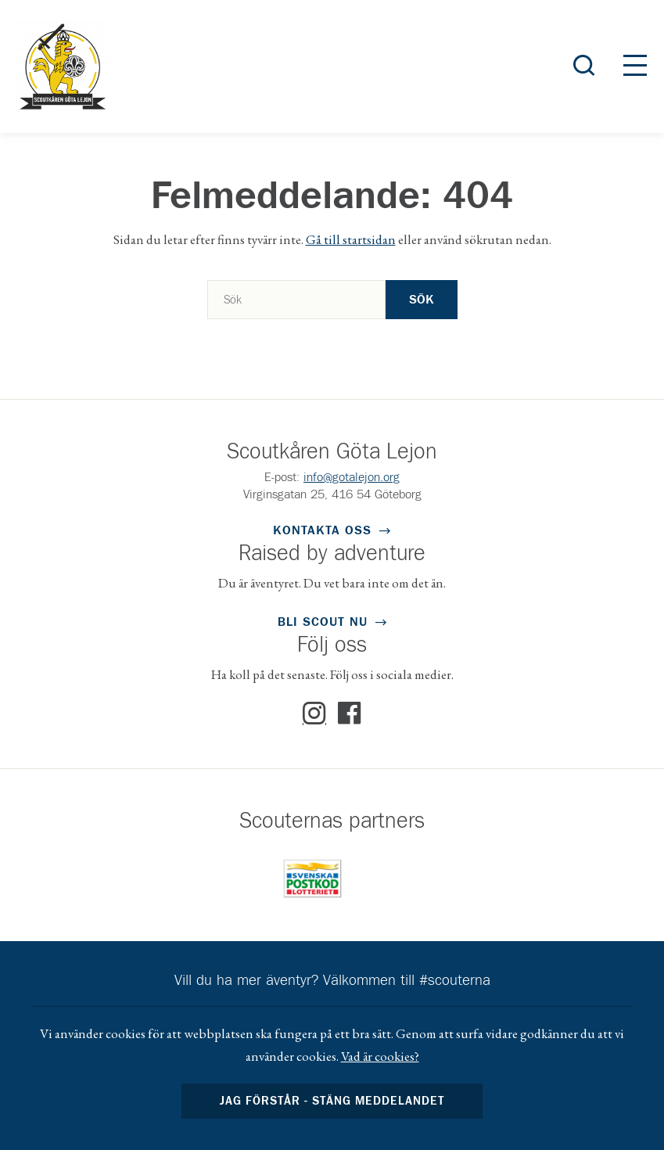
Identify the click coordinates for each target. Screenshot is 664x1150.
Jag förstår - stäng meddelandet (332, 1101)
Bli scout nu (323, 622)
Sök (421, 299)
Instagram (314, 713)
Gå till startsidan (351, 239)
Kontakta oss (322, 530)
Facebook (349, 713)
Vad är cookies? (380, 1056)
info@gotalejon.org (351, 477)
